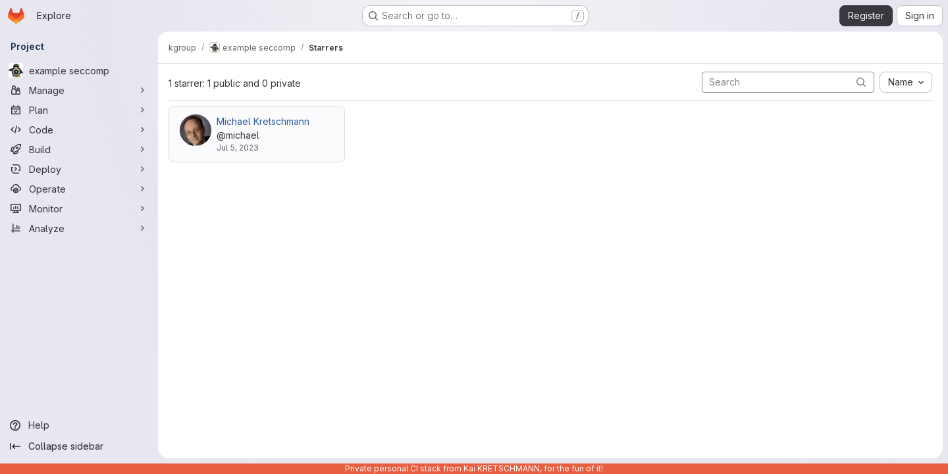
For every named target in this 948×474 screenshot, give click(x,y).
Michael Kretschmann (263, 121)
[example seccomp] (79, 70)
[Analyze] (79, 228)
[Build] (79, 149)
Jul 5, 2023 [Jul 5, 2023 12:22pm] (238, 148)
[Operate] (79, 188)
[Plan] (79, 110)
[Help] (79, 425)
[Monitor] (79, 208)
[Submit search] (861, 81)
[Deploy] (79, 169)
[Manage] (79, 90)
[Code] (79, 129)
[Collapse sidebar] (79, 446)
